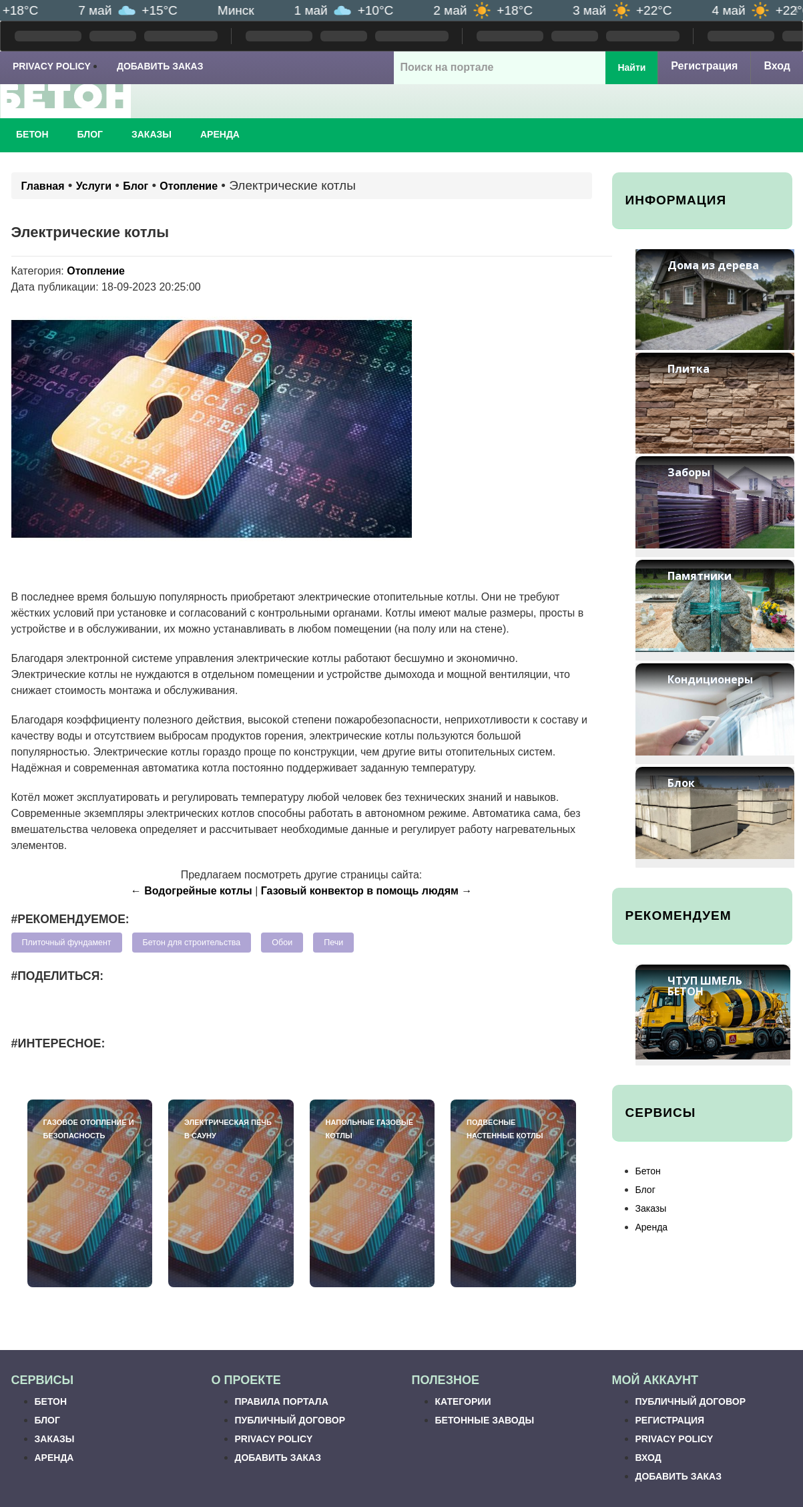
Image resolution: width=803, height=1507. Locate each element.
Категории (463, 1401)
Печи (333, 942)
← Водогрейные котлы (191, 890)
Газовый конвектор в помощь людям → (367, 890)
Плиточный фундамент (66, 942)
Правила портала (281, 1401)
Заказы (151, 134)
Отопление (189, 186)
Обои (282, 942)
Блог (90, 134)
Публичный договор (290, 1420)
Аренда (220, 134)
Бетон (32, 134)
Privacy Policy (52, 66)
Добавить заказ (160, 66)
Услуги (93, 186)
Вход (777, 65)
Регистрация (704, 65)
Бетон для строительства (192, 942)
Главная (43, 186)
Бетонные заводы (485, 1420)
